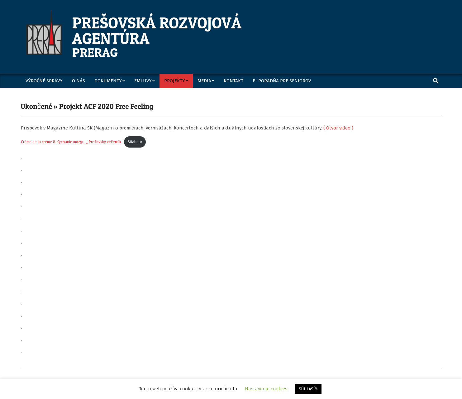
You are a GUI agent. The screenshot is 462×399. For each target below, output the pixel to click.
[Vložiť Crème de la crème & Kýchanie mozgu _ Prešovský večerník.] (231, 233)
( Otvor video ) (338, 128)
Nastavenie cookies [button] (266, 389)
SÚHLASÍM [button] (308, 389)
